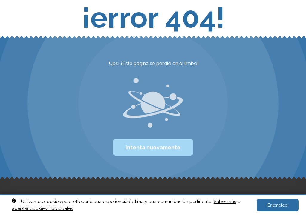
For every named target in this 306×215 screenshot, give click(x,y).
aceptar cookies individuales (42, 208)
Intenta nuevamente (153, 147)
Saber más (225, 201)
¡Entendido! (277, 205)
